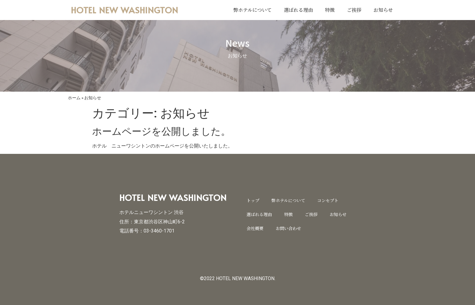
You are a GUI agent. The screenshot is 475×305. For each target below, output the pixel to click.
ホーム (74, 97)
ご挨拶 (354, 9)
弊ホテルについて (252, 9)
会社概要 (255, 228)
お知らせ (383, 9)
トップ (253, 200)
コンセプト (327, 200)
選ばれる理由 (298, 9)
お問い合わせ (288, 228)
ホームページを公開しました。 (161, 131)
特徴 (330, 9)
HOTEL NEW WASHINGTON (124, 10)
